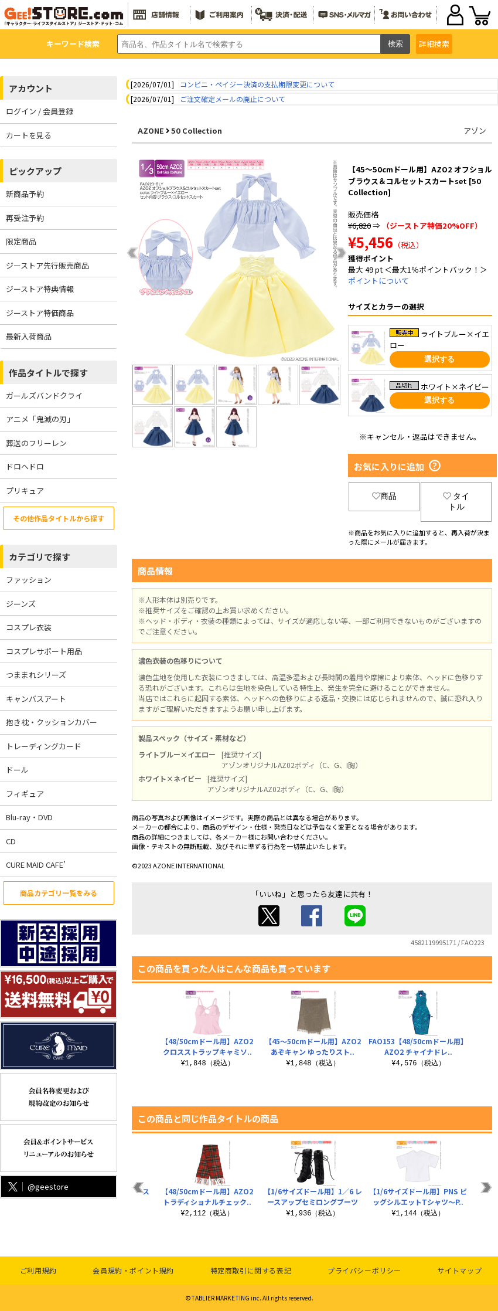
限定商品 (21, 241)
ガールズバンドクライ (44, 395)
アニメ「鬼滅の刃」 (40, 418)
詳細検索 (434, 43)
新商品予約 (25, 193)
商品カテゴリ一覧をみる (58, 893)
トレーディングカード (43, 746)
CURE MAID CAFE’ (36, 864)
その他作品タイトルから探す (58, 518)
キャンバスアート (36, 698)
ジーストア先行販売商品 (47, 265)
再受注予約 (25, 217)
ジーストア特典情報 (40, 288)
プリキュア (25, 490)
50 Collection (196, 130)
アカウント (31, 88)
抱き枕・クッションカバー (51, 722)
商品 (384, 496)
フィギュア (25, 793)
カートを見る (29, 135)
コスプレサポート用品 (44, 651)
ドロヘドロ (25, 466)
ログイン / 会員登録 (39, 111)
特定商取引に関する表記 (251, 1270)
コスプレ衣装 (29, 627)
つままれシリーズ (36, 674)
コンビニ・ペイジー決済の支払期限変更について (257, 84)
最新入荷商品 (29, 336)
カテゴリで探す (39, 557)
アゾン (474, 130)
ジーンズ (21, 603)
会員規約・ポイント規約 (133, 1270)
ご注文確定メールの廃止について (232, 99)
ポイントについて (378, 280)
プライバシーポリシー (364, 1270)
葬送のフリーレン (36, 443)
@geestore (37, 1186)
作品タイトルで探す (48, 372)
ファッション (29, 579)
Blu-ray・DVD (29, 817)
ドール (17, 769)
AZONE (151, 130)
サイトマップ (460, 1270)
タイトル (456, 501)
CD (11, 841)
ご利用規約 (38, 1270)
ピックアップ (35, 171)
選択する (439, 359)
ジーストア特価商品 (40, 312)
